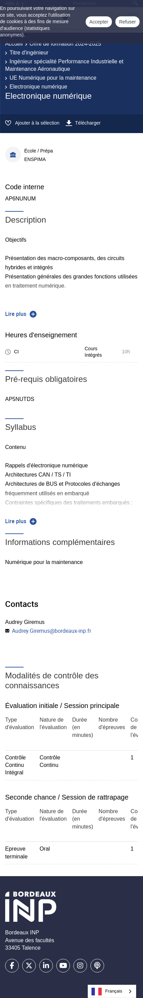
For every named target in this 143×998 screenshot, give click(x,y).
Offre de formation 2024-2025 (65, 44)
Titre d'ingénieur (29, 52)
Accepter (98, 22)
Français (106, 991)
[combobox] (112, 991)
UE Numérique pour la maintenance (53, 78)
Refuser (127, 22)
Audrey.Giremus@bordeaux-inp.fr (51, 630)
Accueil (14, 44)
